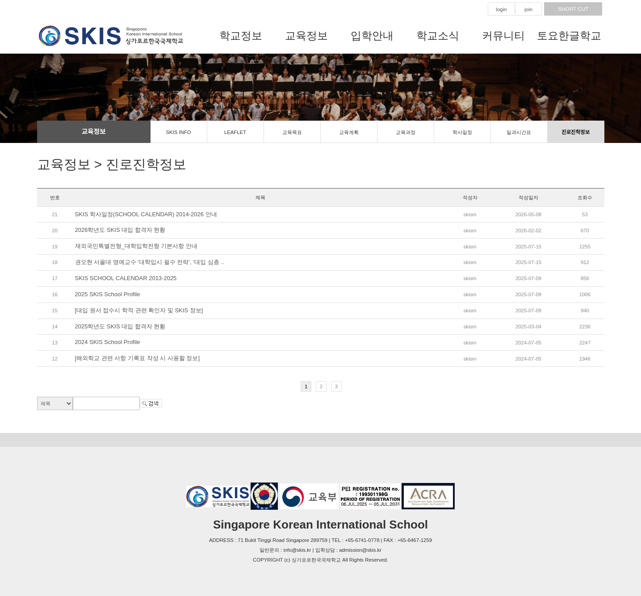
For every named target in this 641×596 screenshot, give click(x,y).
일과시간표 (519, 132)
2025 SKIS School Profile (107, 294)
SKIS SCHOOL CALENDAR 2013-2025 (126, 278)
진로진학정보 (575, 132)
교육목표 (292, 132)
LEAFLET (235, 132)
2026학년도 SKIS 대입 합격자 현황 (120, 230)
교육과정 (405, 132)
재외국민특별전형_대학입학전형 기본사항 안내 (136, 246)
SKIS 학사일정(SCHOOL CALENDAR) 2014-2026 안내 (146, 214)
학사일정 (462, 132)
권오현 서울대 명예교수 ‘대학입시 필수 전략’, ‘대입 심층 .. (149, 262)
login (501, 9)
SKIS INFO (178, 132)
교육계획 (349, 132)
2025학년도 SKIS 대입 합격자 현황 (120, 326)
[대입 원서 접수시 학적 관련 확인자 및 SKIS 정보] (139, 310)
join (528, 9)
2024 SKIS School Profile (107, 342)
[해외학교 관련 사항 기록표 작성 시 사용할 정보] (137, 358)
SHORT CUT (573, 9)
